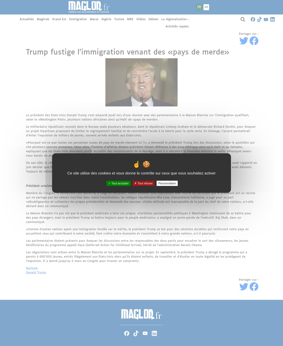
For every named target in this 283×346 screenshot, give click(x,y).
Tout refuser (143, 183)
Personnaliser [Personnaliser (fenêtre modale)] (167, 183)
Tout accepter (118, 183)
